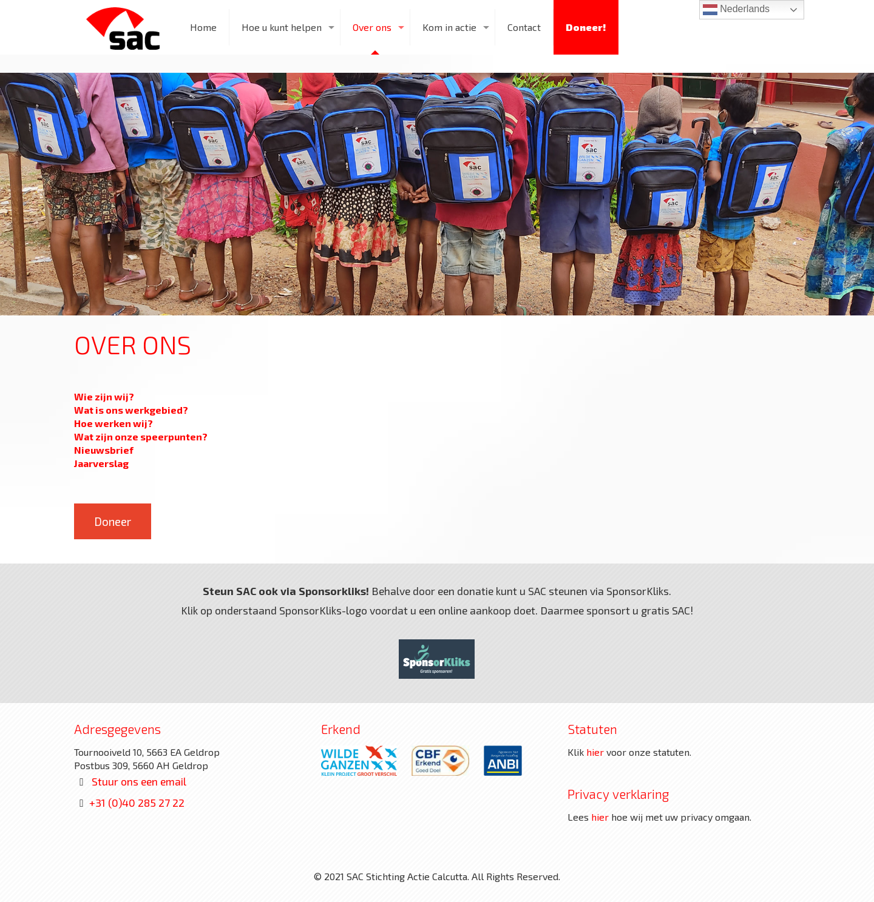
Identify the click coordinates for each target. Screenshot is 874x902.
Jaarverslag (101, 463)
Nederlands (736, 9)
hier (595, 752)
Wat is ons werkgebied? (131, 410)
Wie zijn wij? (104, 396)
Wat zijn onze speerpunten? (141, 436)
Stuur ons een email (139, 781)
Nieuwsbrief (104, 450)
